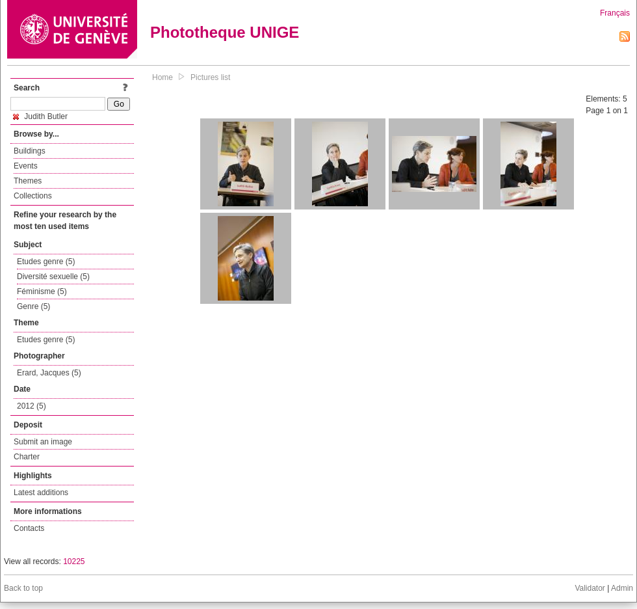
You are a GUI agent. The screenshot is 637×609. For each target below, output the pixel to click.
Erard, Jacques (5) (49, 372)
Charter (27, 456)
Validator (589, 588)
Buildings (30, 151)
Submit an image (43, 441)
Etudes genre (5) (46, 261)
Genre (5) (33, 306)
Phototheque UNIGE (224, 32)
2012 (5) (31, 406)
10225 (73, 561)
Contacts (29, 528)
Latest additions (41, 492)
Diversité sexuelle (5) (53, 276)
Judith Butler (40, 116)
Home (162, 77)
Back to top (23, 588)
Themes (28, 180)
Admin (622, 588)
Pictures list (210, 77)
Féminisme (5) (42, 291)
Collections (33, 195)
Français (615, 13)
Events (26, 165)
